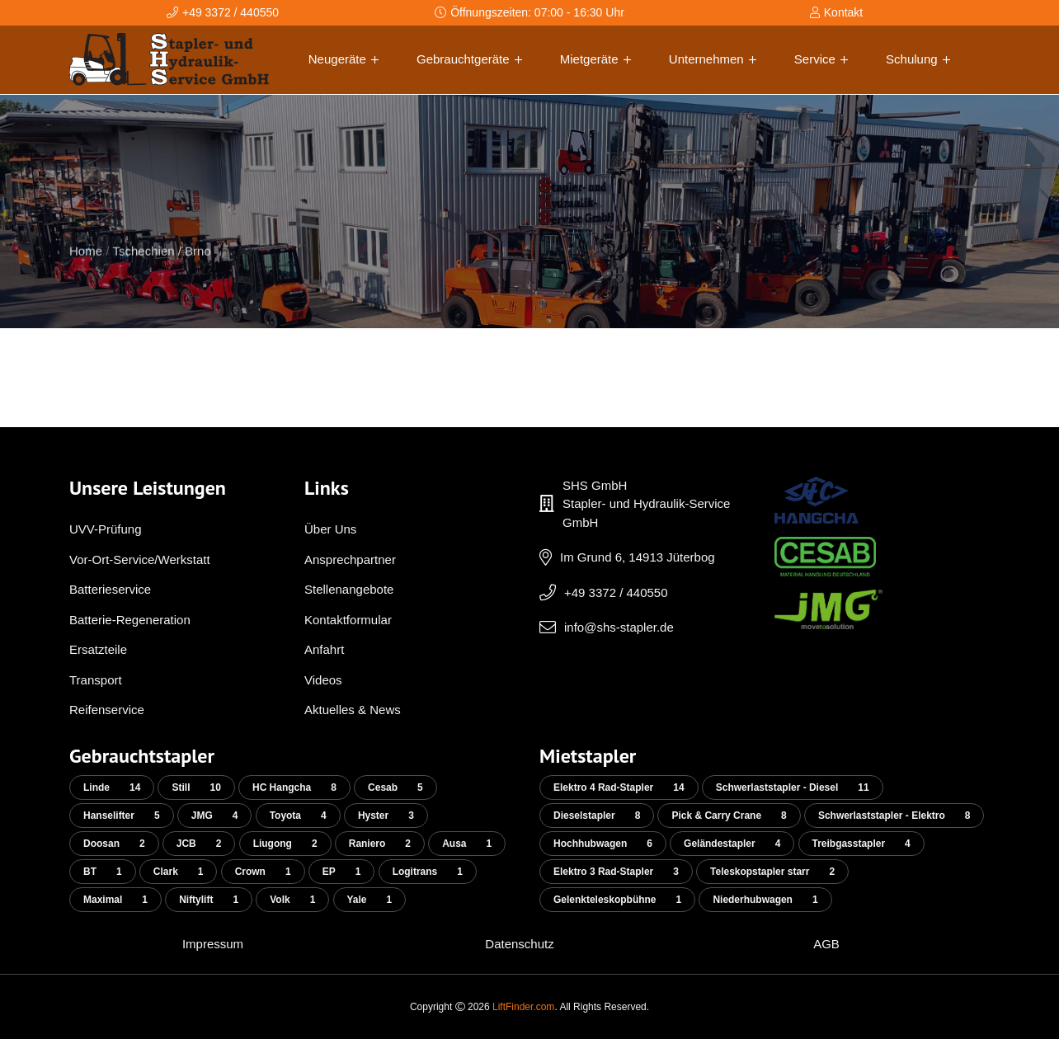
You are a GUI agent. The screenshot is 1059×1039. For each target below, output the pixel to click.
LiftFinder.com (523, 1007)
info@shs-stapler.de (619, 627)
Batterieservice (110, 589)
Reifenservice (106, 710)
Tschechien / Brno (162, 274)
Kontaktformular (348, 620)
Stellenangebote (348, 589)
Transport (95, 680)
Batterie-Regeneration (130, 620)
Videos (323, 680)
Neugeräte (343, 59)
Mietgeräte (595, 59)
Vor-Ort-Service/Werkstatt (139, 559)
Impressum (212, 944)
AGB (826, 944)
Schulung (918, 59)
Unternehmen (712, 59)
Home (85, 274)
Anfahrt (324, 649)
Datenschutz (519, 944)
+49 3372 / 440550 (616, 592)
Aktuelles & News (352, 710)
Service (821, 59)
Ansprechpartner (350, 559)
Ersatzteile (98, 649)
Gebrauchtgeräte (469, 59)
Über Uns (330, 529)
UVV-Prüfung (105, 529)
